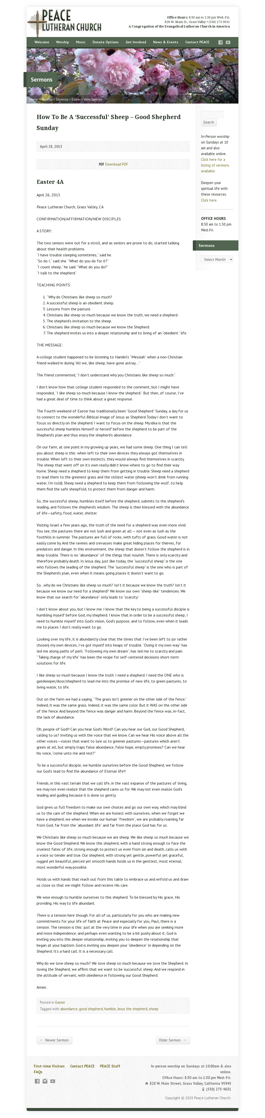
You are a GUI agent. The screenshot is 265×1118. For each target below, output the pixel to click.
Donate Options (106, 42)
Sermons (62, 99)
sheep (153, 1008)
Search (208, 122)
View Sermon (93, 99)
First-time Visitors (49, 1066)
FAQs (38, 1071)
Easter (76, 99)
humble (110, 1008)
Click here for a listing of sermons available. (215, 165)
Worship (62, 42)
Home (34, 99)
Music (80, 42)
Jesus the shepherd (132, 1008)
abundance (68, 1008)
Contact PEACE (197, 42)
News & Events (165, 42)
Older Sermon (172, 1039)
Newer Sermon (54, 1039)
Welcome (42, 42)
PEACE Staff (110, 1066)
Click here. (209, 200)
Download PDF (101, 164)
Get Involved (136, 42)
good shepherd (91, 1008)
